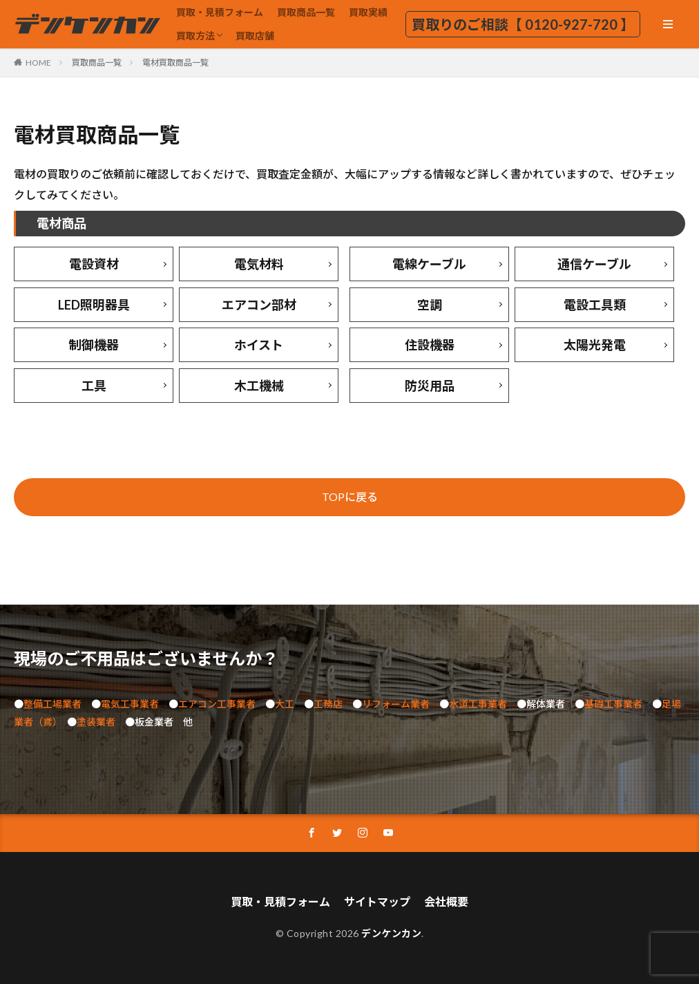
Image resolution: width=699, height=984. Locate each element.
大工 (284, 704)
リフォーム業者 (396, 704)
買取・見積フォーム (219, 12)
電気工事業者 (130, 704)
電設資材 (94, 264)
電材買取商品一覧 (175, 62)
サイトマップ (377, 901)
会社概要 (446, 901)
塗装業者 (96, 722)
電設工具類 (595, 304)
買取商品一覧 (306, 12)
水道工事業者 (478, 704)
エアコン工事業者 (217, 704)
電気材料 (259, 264)
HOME (38, 62)
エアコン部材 (259, 304)
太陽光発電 (595, 344)
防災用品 (429, 385)
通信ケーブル (594, 264)
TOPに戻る (350, 496)
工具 (94, 385)
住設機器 (429, 344)
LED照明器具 (94, 304)
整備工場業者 (52, 704)
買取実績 (368, 12)
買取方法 (195, 35)
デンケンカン (391, 933)
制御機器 (94, 344)
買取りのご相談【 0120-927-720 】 (523, 24)
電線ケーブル (429, 264)
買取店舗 (255, 35)
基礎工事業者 (613, 704)
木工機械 (259, 385)
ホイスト (258, 344)
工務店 (328, 704)
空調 (429, 304)
